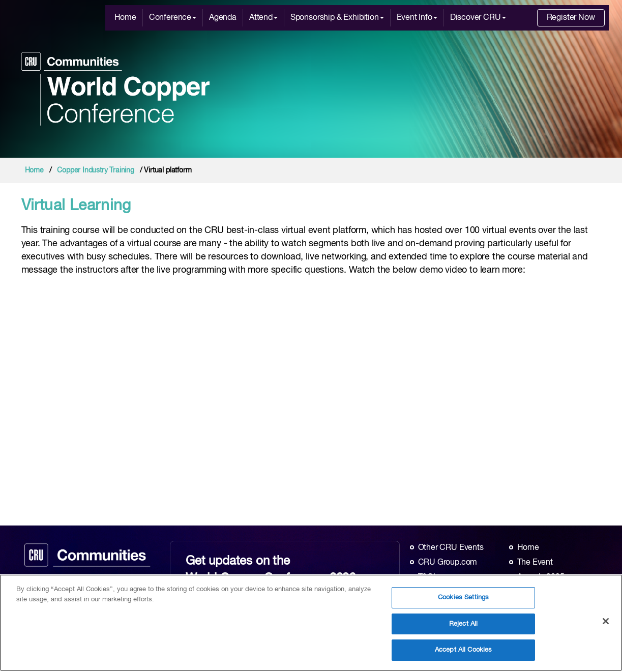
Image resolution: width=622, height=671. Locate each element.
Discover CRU (478, 18)
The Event (535, 563)
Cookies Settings (463, 597)
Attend (263, 18)
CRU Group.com (448, 563)
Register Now (571, 18)
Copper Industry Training (95, 170)
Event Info (417, 18)
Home (125, 18)
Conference (172, 18)
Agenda (222, 18)
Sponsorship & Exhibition (337, 18)
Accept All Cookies (463, 650)
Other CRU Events (451, 548)
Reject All (463, 624)
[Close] (606, 621)
